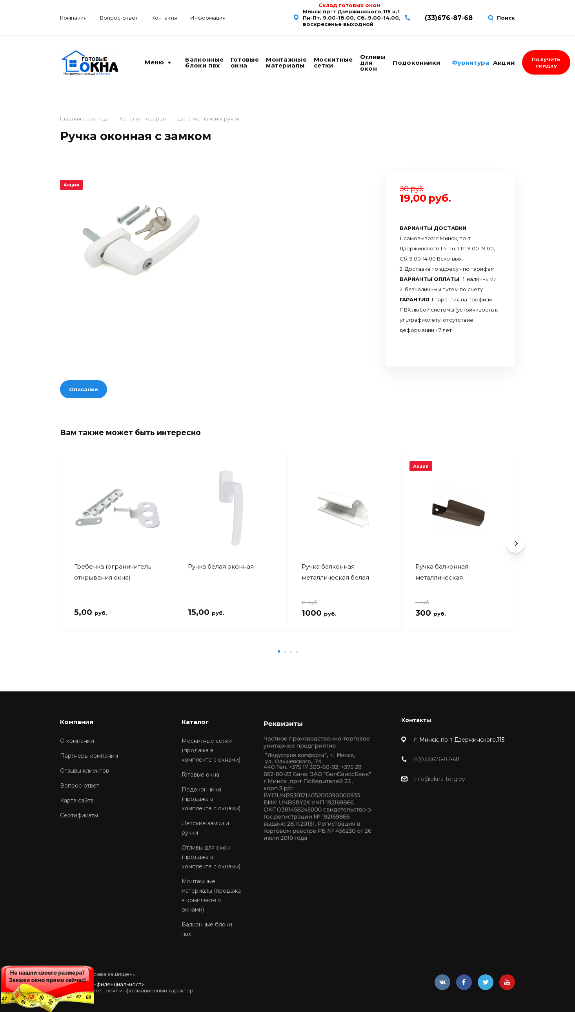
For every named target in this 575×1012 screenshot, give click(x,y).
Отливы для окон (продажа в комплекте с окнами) (211, 857)
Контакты (164, 18)
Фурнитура (470, 62)
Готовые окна (245, 62)
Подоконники (416, 63)
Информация (208, 18)
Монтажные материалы (286, 62)
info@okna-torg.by (439, 778)
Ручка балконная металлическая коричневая (441, 572)
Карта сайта (77, 800)
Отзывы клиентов (84, 770)
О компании (77, 740)
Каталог (195, 722)
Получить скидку (546, 62)
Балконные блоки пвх (204, 62)
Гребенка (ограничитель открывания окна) (112, 572)
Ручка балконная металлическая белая (335, 572)
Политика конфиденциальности (102, 984)
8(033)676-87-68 (437, 759)
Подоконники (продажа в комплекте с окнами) (211, 799)
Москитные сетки (333, 62)
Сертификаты (79, 815)
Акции (504, 63)
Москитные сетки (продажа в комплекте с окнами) (211, 750)
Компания (73, 18)
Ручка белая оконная (221, 566)
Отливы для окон (373, 62)
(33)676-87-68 (449, 18)
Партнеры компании (89, 755)
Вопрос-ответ (119, 18)
